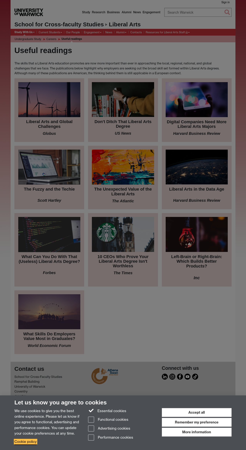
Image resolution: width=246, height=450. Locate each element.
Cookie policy (25, 441)
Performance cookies (110, 437)
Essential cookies (107, 410)
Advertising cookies (109, 428)
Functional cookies (108, 419)
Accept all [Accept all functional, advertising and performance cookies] (196, 412)
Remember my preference (197, 422)
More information (196, 432)
